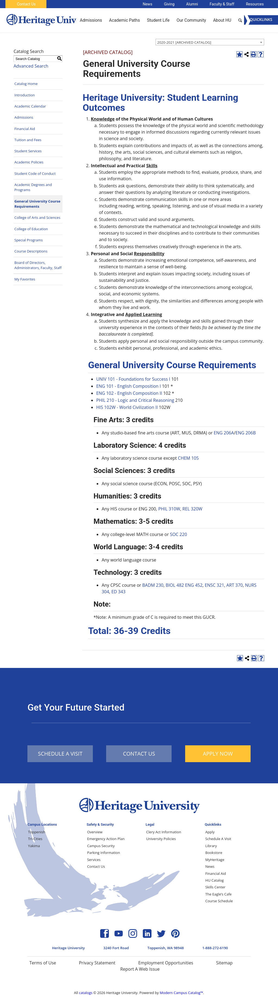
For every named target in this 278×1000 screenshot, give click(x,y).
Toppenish (36, 831)
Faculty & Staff (222, 4)
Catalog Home (26, 83)
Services (93, 859)
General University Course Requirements (37, 204)
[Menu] (261, 20)
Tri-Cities (35, 838)
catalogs (86, 992)
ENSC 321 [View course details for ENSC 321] (214, 585)
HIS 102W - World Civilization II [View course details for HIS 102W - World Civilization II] (127, 407)
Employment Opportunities (165, 963)
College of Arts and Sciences (37, 217)
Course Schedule (219, 900)
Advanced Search (31, 66)
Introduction (24, 95)
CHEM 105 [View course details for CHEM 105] (188, 458)
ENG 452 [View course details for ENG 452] (194, 585)
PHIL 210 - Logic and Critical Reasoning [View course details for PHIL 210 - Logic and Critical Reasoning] (135, 400)
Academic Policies (28, 162)
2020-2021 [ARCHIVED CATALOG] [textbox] (184, 42)
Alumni (192, 4)
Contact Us (26, 4)
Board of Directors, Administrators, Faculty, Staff (38, 265)
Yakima (34, 845)
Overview (94, 831)
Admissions (23, 117)
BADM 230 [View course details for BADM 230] (152, 585)
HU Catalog (214, 880)
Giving (169, 4)
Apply (209, 831)
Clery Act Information (163, 831)
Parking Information (103, 852)
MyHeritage (214, 859)
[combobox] (210, 42)
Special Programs (28, 240)
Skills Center (215, 887)
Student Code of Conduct (35, 173)
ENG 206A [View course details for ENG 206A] (224, 433)
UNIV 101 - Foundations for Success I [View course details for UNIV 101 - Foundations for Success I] (133, 379)
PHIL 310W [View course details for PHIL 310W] (169, 509)
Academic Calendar (30, 106)
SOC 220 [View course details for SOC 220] (178, 534)
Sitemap (224, 963)
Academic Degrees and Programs (33, 187)
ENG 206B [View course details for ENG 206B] (245, 433)
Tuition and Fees (28, 139)
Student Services (28, 151)
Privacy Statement (97, 963)
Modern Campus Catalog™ (181, 992)
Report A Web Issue (140, 969)
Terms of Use (42, 963)
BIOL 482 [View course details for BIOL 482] (175, 585)
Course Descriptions (31, 251)
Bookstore (213, 852)
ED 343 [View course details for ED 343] (118, 592)
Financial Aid (24, 128)
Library (211, 845)
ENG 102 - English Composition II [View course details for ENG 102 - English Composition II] (129, 393)
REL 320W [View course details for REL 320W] (192, 509)
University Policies (161, 838)
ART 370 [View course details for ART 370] (234, 585)
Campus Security (101, 845)
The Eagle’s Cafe (218, 894)
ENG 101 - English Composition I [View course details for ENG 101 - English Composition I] (128, 386)
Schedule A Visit (218, 838)
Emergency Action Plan (106, 838)
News (147, 4)
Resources (255, 4)
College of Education (31, 228)
